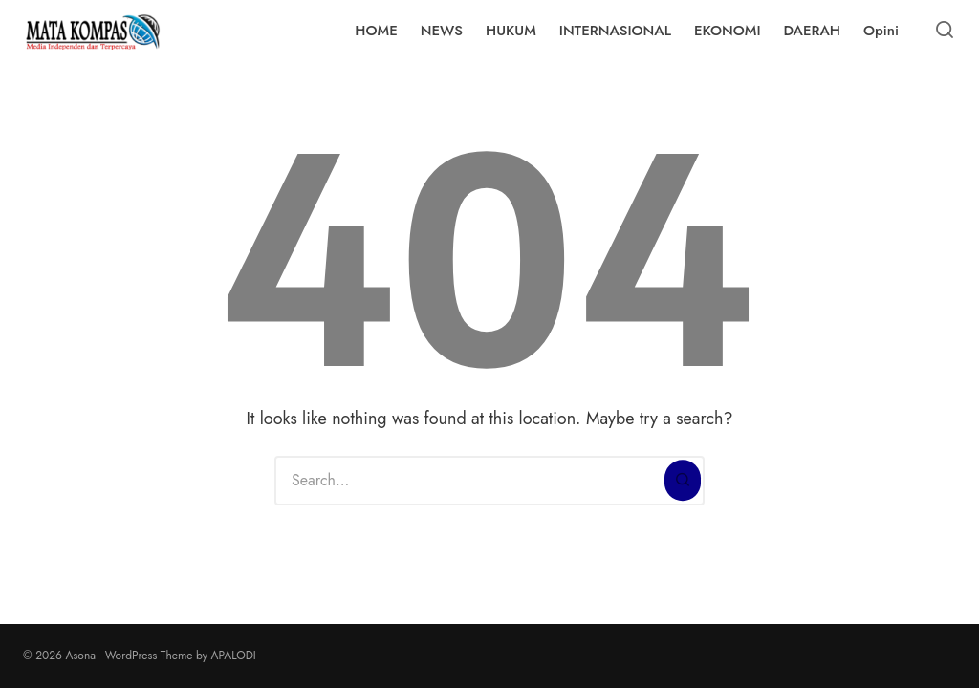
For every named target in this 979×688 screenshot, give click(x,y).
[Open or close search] (944, 30)
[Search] (682, 481)
